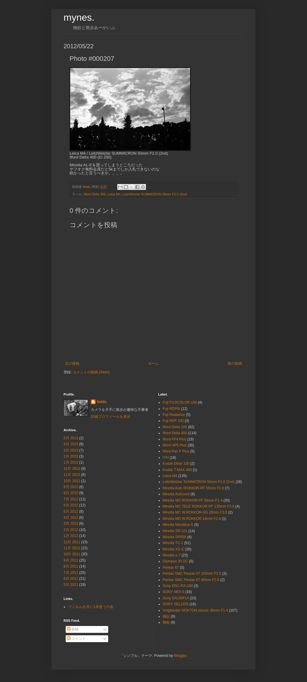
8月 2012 (71, 493)
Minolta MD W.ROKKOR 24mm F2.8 (192, 519)
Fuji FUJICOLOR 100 (180, 402)
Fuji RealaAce (174, 415)
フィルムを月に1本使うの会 (90, 607)
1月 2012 (71, 536)
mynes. (79, 17)
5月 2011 (71, 585)
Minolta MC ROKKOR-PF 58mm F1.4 (192, 500)
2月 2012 (71, 530)
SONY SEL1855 (176, 604)
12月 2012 (72, 469)
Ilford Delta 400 (95, 194)
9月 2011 (71, 560)
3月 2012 (71, 523)
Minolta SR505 (174, 537)
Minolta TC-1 (173, 543)
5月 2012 (71, 511)
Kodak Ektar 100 (176, 463)
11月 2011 (72, 548)
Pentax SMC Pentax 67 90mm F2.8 (191, 580)
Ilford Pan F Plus (176, 451)
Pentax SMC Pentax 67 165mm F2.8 (192, 573)
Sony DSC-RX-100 (178, 586)
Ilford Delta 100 (175, 427)
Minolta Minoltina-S (178, 525)
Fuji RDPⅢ (171, 409)
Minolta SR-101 (175, 531)
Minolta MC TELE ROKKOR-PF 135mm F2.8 (198, 506)
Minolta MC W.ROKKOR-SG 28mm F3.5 (195, 512)
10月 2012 (72, 481)
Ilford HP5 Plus (175, 445)
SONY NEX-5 (173, 592)
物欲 (166, 622)
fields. (102, 402)
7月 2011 (71, 573)
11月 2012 (72, 475)
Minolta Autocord (176, 494)
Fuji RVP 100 (173, 421)
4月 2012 (71, 517)
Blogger (180, 656)
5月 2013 (71, 438)
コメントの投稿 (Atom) (91, 372)
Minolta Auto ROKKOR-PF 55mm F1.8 (193, 488)
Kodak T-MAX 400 (177, 470)
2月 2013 (71, 456)
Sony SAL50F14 (176, 598)
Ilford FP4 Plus (174, 439)
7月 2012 (71, 499)
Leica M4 (114, 194)
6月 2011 (71, 579)
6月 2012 (71, 505)
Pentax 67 (171, 567)
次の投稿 (72, 363)
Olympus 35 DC (175, 561)
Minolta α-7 (172, 555)
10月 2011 (72, 554)
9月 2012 (71, 487)
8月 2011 (71, 566)
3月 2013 (71, 450)
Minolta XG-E (173, 549)
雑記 (166, 616)
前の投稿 (235, 363)
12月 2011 (72, 542)
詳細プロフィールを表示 (110, 416)
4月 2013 (71, 444)
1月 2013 (71, 462)
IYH (166, 457)
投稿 (73, 629)
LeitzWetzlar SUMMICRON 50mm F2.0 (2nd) (154, 194)
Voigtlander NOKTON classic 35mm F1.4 (195, 610)
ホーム (153, 363)
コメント (76, 638)
